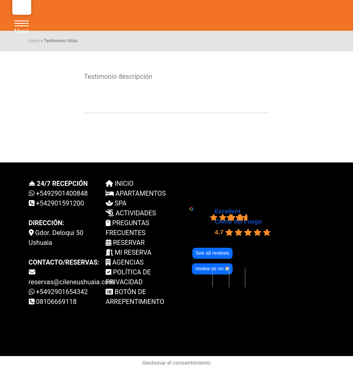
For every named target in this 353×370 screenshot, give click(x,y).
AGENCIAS (125, 262)
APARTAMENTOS (136, 193)
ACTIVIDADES (131, 213)
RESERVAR (125, 243)
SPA (116, 203)
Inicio (34, 40)
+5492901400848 (58, 193)
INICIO (120, 183)
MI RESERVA (129, 252)
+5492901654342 (58, 292)
